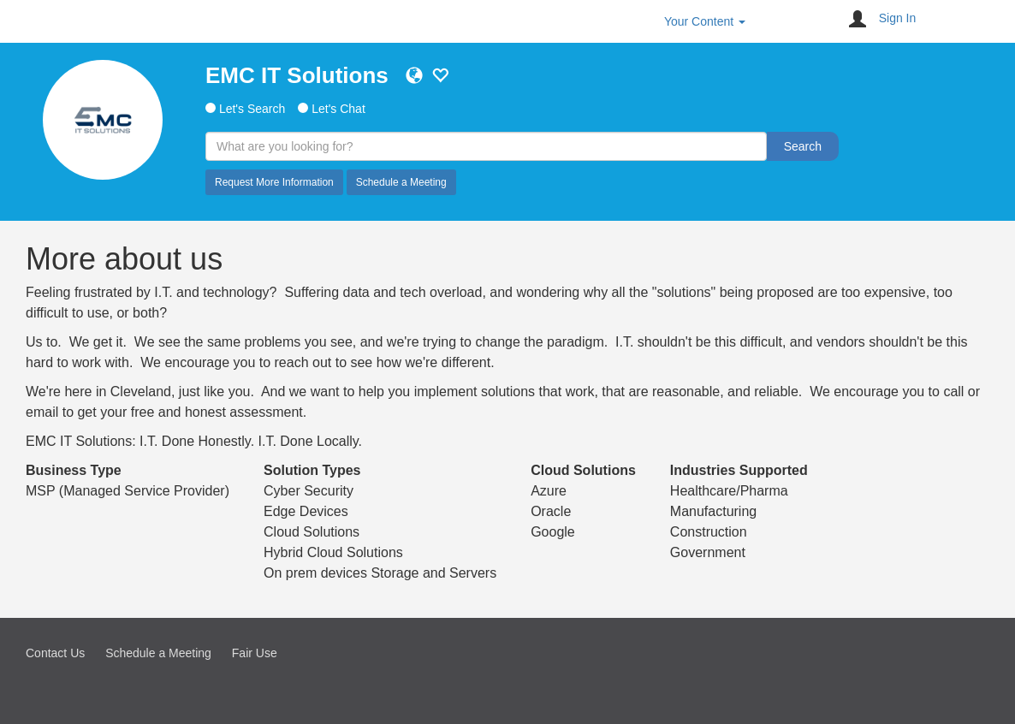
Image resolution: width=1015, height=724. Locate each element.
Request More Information (274, 182)
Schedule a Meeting (401, 182)
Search (803, 146)
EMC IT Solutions (297, 75)
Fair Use (254, 653)
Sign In (898, 18)
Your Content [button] (704, 21)
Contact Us (55, 653)
